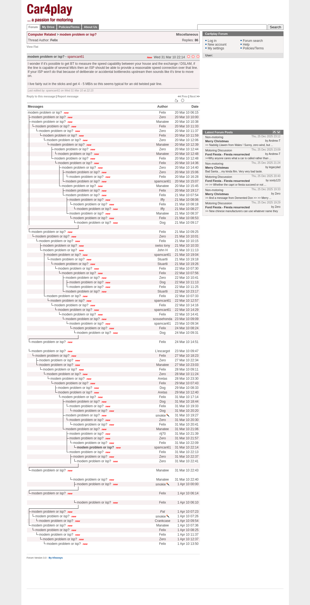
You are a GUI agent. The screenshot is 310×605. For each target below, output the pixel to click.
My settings (216, 48)
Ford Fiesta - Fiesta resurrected (227, 154)
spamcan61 (75, 57)
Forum (33, 27)
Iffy (163, 200)
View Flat (32, 46)
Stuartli (163, 259)
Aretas (162, 378)
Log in (212, 41)
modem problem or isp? (78, 34)
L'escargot (162, 351)
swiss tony (162, 245)
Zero (162, 117)
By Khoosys (56, 557)
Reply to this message (41, 96)
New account (217, 44)
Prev (185, 96)
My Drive (48, 27)
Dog (162, 223)
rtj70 (162, 434)
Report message (67, 96)
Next (193, 96)
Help (246, 44)
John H (162, 250)
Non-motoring (214, 137)
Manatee (162, 122)
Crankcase (162, 521)
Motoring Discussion (218, 150)
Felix (162, 112)
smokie (162, 415)
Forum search (253, 41)
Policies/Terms (69, 27)
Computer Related (42, 34)
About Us (90, 27)
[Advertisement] (185, 12)
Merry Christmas (217, 141)
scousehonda (162, 319)
